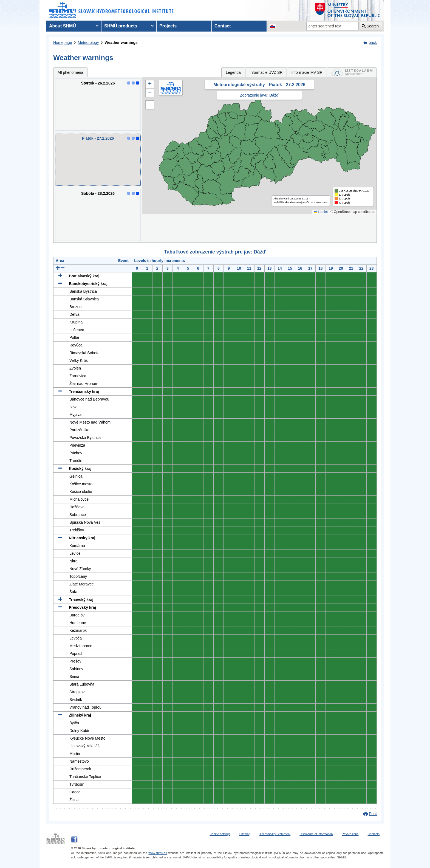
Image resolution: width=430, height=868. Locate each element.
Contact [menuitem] (222, 26)
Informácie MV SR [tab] (306, 72)
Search (373, 26)
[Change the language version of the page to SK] (273, 26)
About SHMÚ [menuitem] (62, 26)
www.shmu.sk (157, 853)
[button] (150, 84)
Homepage (62, 42)
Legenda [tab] (233, 72)
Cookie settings (220, 834)
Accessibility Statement (274, 834)
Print (373, 813)
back (373, 42)
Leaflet (321, 212)
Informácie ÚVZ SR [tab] (266, 72)
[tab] (352, 72)
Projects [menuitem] (168, 26)
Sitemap (244, 834)
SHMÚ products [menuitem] (120, 26)
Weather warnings (121, 42)
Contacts (374, 834)
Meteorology (88, 42)
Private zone (350, 834)
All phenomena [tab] (70, 72)
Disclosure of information (316, 834)
